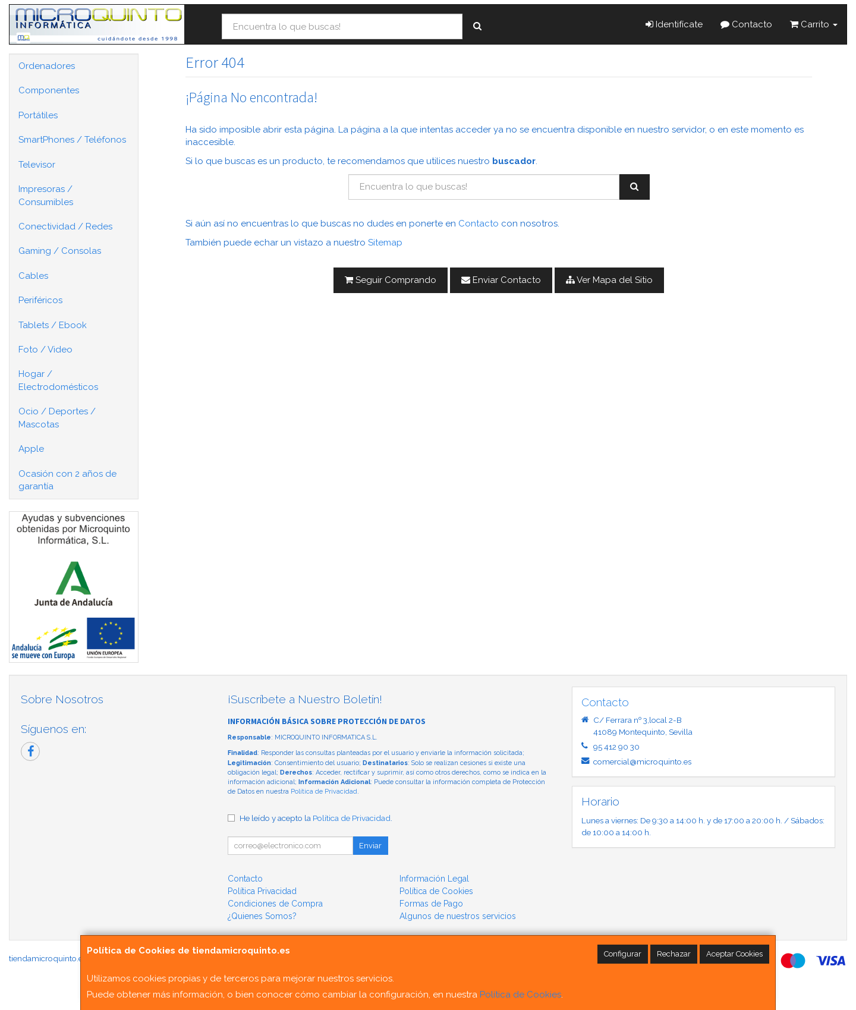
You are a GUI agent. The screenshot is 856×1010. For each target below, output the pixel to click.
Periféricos (40, 300)
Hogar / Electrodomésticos (58, 380)
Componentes (48, 90)
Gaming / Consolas (59, 251)
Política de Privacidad (324, 791)
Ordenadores (46, 66)
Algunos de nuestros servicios (457, 916)
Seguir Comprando (390, 280)
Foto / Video (45, 349)
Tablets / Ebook (52, 325)
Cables (33, 275)
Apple (31, 448)
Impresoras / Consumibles (45, 195)
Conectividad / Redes (65, 226)
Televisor (36, 164)
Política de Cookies (520, 994)
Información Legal (434, 878)
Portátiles (38, 115)
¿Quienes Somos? (262, 916)
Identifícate (674, 24)
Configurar (622, 953)
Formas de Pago (431, 903)
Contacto (746, 24)
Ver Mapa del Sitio (609, 280)
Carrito (814, 24)
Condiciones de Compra (275, 903)
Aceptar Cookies (734, 953)
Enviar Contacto (501, 280)
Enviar (370, 845)
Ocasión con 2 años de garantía (67, 480)
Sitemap (385, 242)
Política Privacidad (262, 891)
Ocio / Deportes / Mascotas (57, 417)
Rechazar (674, 953)
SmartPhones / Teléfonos (72, 139)
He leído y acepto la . (316, 818)
